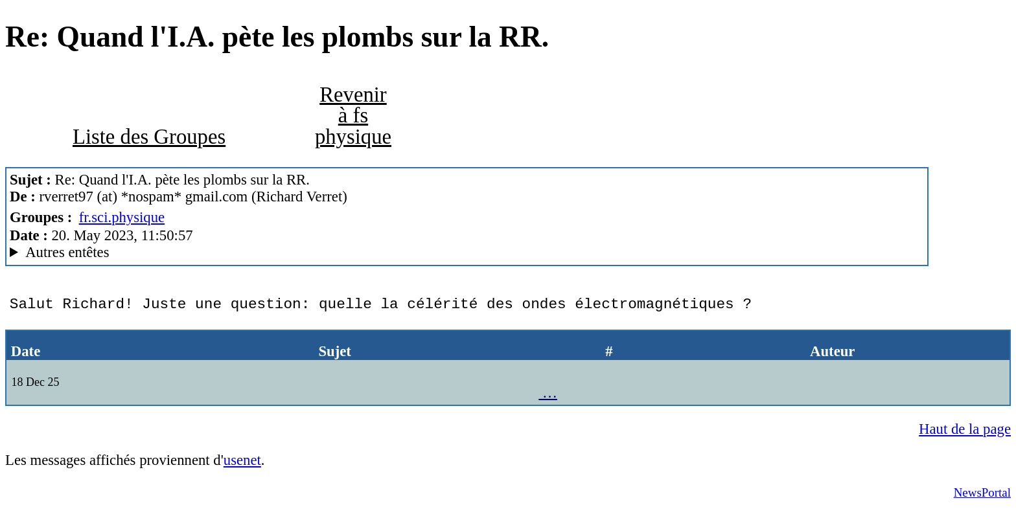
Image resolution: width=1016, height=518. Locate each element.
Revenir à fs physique (353, 115)
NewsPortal (982, 499)
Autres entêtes (67, 252)
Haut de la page (965, 435)
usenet (242, 466)
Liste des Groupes (149, 136)
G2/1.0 (467, 252)
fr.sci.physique (122, 217)
